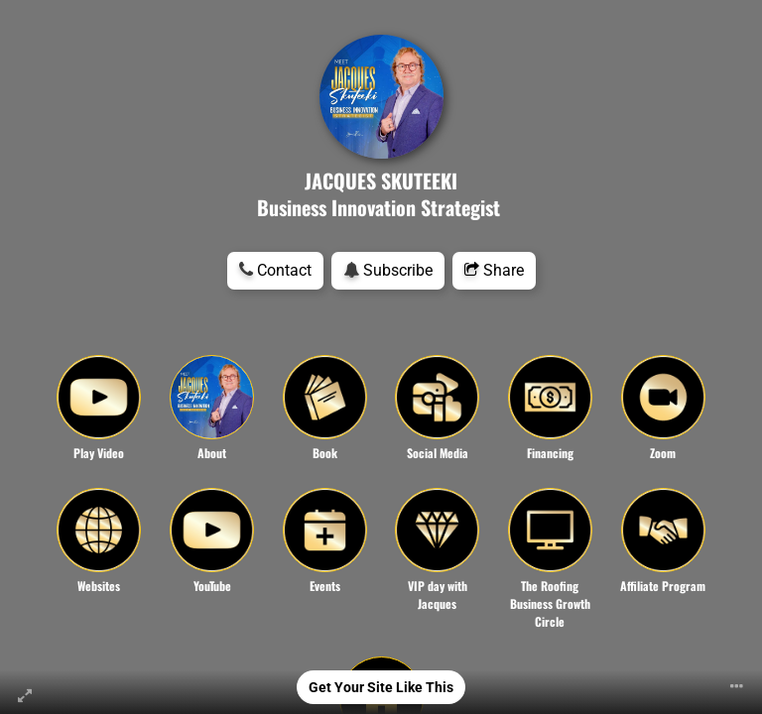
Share (494, 270)
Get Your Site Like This (381, 687)
